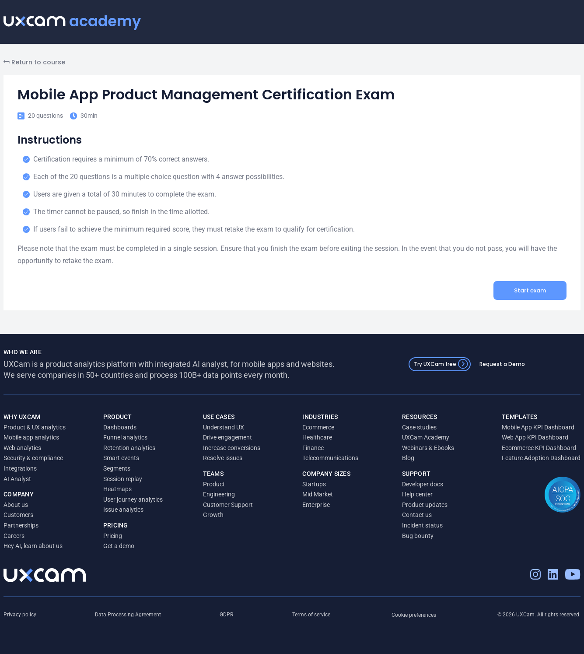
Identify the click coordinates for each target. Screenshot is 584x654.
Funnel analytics (125, 437)
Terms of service (311, 615)
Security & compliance (33, 457)
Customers (18, 514)
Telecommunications (330, 457)
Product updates (425, 504)
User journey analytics (133, 499)
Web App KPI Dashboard (535, 437)
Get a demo (118, 545)
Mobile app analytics (31, 437)
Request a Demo (502, 364)
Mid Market (317, 494)
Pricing (112, 535)
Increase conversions (231, 447)
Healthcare (317, 437)
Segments (116, 468)
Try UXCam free (441, 364)
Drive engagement (227, 437)
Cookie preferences (414, 615)
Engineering (219, 494)
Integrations (20, 468)
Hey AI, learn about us (33, 545)
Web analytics (22, 447)
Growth (213, 514)
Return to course (34, 62)
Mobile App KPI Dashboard (538, 427)
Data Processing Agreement (128, 615)
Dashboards (119, 427)
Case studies (419, 427)
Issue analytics (123, 509)
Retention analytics (129, 447)
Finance (313, 447)
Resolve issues (222, 457)
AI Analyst (17, 478)
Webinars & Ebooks (428, 447)
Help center (417, 494)
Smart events (121, 457)
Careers (13, 535)
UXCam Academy (425, 437)
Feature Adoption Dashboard (541, 457)
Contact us (417, 514)
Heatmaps (117, 488)
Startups (314, 484)
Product (214, 484)
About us (15, 504)
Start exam (530, 290)
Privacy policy (19, 615)
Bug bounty (418, 535)
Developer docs (422, 484)
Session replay (122, 478)
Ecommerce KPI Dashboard (539, 447)
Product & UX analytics (34, 427)
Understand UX (223, 427)
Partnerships (20, 525)
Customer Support (228, 504)
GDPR (226, 615)
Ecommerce (318, 427)
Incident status (422, 525)
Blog (408, 457)
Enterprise (316, 504)
